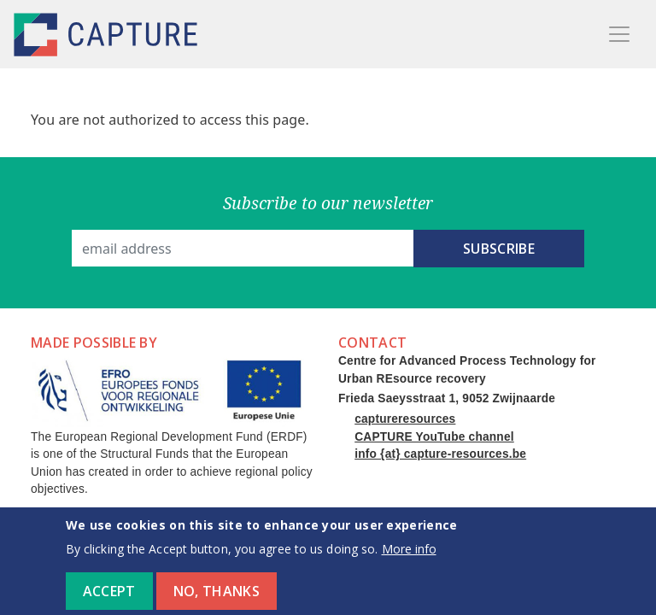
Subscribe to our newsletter (328, 202)
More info (409, 556)
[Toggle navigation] (619, 34)
